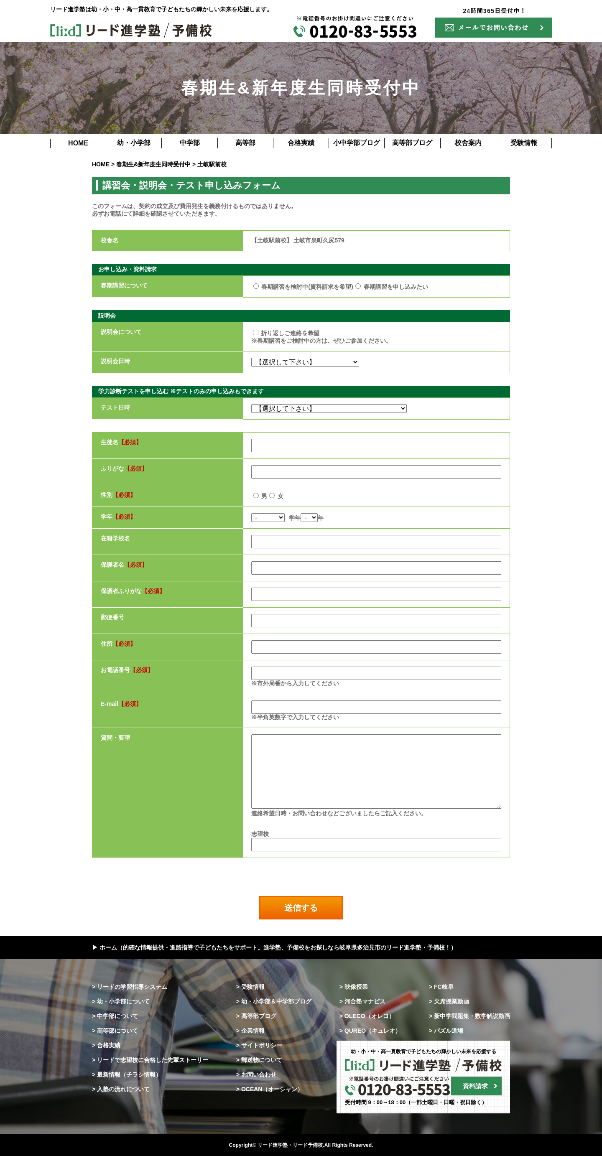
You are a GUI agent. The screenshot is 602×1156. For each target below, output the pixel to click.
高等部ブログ (412, 142)
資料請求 (475, 1086)
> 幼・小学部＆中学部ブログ (273, 1001)
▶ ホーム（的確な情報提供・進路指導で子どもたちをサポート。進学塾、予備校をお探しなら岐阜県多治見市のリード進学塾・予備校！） (274, 947)
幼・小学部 (133, 142)
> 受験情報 (250, 986)
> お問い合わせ (256, 1074)
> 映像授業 (353, 986)
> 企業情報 (250, 1030)
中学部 (190, 142)
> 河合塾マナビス (362, 1001)
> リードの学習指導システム (129, 986)
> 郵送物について (259, 1060)
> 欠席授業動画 (449, 1001)
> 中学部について (115, 1016)
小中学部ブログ (356, 142)
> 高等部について (115, 1030)
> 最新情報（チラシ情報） (126, 1074)
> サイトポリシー (259, 1045)
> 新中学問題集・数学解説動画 (469, 1016)
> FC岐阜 (441, 986)
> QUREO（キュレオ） (370, 1030)
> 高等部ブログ (256, 1016)
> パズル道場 (446, 1030)
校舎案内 (468, 142)
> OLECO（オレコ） (367, 1016)
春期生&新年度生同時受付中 (153, 164)
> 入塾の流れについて (121, 1089)
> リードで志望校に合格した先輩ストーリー (150, 1060)
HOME (78, 143)
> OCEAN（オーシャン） (270, 1089)
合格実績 (301, 142)
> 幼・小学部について (121, 1001)
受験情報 (523, 142)
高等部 (245, 142)
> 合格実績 (106, 1045)
